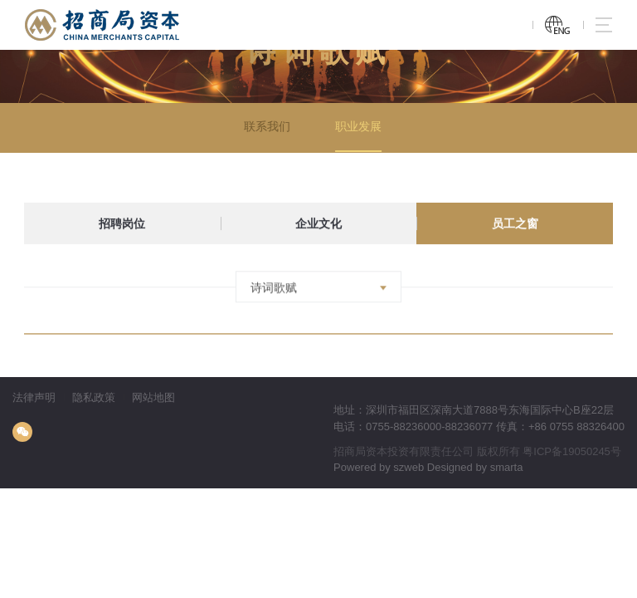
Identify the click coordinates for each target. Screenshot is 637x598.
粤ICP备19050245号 (572, 451)
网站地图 (153, 397)
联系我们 (264, 127)
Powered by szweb (378, 467)
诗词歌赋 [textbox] (273, 291)
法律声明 (34, 397)
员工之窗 (515, 224)
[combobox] (318, 290)
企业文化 (318, 224)
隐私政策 (93, 397)
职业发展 (356, 127)
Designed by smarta (475, 467)
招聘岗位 (122, 224)
